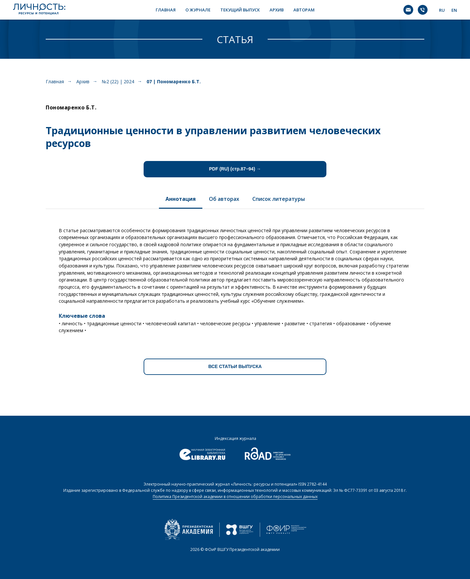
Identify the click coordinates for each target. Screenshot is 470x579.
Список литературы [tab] (278, 198)
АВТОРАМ (304, 10)
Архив (82, 81)
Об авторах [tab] (224, 198)
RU (442, 10)
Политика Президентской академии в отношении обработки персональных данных (235, 496)
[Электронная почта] (408, 10)
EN (454, 10)
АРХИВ (277, 10)
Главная (55, 81)
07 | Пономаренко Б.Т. (174, 81)
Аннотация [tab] (180, 198)
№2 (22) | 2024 (118, 81)
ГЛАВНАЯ (166, 10)
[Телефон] (423, 10)
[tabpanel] (235, 278)
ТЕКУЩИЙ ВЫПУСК (240, 10)
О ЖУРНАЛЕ (198, 10)
